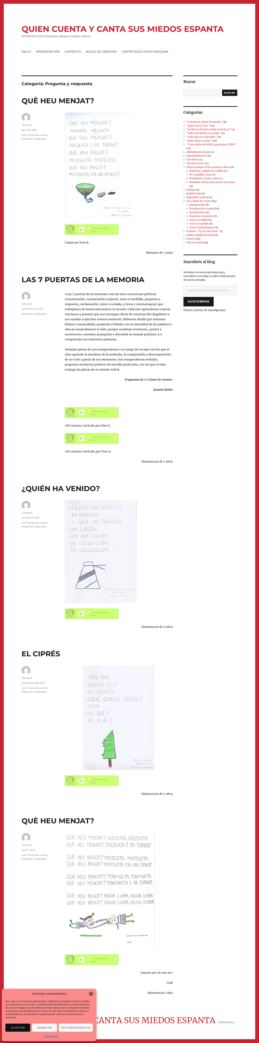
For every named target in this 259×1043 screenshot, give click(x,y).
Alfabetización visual (198, 152)
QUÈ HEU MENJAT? (58, 100)
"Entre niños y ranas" (199, 140)
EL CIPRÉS (41, 653)
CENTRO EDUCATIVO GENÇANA (145, 51)
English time (193, 193)
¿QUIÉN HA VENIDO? (61, 488)
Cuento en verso (195, 163)
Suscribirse (198, 301)
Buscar (229, 92)
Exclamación (196, 212)
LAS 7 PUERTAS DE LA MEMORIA (83, 279)
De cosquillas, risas (200, 174)
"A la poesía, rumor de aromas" (204, 121)
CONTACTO (73, 51)
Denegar (44, 1027)
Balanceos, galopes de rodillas (206, 170)
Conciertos (192, 159)
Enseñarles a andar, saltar (204, 178)
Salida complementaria (199, 235)
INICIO (26, 51)
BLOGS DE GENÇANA (101, 51)
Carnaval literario (196, 155)
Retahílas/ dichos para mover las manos (212, 182)
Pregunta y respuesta (34, 138)
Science (190, 238)
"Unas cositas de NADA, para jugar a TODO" (211, 144)
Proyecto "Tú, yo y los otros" (202, 231)
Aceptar (18, 1027)
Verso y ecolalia (198, 219)
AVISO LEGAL (51, 1036)
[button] (91, 994)
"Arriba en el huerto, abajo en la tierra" (208, 129)
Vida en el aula (194, 242)
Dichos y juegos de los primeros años (207, 167)
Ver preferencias (76, 1027)
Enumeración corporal (202, 208)
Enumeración (197, 204)
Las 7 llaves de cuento (34, 134)
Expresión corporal (197, 197)
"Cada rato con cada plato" (201, 136)
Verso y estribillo (199, 223)
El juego (190, 189)
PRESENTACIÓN (48, 51)
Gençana (27, 124)
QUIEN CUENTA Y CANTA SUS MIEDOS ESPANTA (123, 29)
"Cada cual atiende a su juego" (203, 133)
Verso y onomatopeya (201, 227)
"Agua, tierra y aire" (197, 125)
